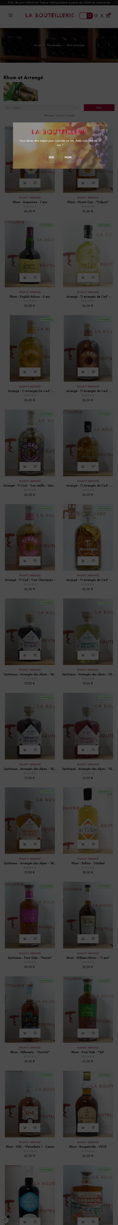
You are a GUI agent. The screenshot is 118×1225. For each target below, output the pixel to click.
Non (68, 157)
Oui (51, 157)
